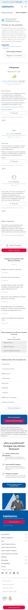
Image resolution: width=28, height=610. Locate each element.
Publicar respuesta (14, 250)
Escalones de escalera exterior (10, 277)
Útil (4, 120)
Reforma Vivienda (9, 346)
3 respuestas (5, 45)
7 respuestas (4, 272)
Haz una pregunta (21, 12)
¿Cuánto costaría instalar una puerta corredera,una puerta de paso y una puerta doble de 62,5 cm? (12, 287)
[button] (14, 534)
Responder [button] (14, 113)
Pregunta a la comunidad (14, 55)
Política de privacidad (8, 584)
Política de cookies (7, 588)
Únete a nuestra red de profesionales (14, 485)
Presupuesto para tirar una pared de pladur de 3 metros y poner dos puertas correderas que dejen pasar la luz (13, 308)
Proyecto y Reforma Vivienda (11, 350)
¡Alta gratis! (19, 2)
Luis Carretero (10, 133)
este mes (14, 264)
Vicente (10, 182)
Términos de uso (6, 581)
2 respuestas (4, 313)
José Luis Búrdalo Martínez (10, 81)
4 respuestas (4, 280)
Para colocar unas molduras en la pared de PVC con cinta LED (13, 297)
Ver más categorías (14, 408)
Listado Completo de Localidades (9, 553)
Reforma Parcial (8, 342)
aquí (2, 432)
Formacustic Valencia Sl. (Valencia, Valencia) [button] (14, 183)
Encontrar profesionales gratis (14, 421)
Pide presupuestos (14, 607)
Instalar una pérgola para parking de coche (12, 319)
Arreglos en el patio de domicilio (11, 269)
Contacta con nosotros (6, 569)
